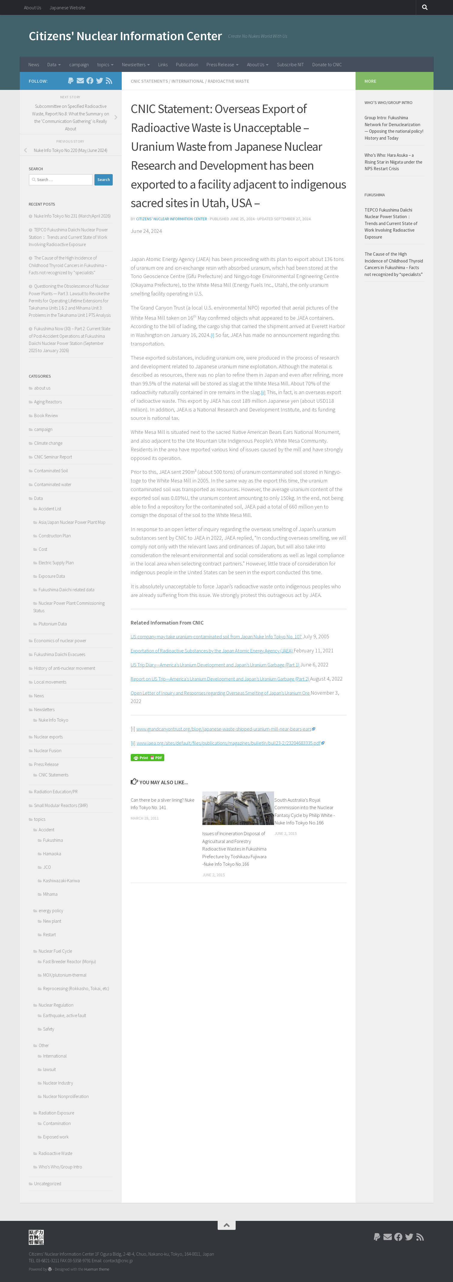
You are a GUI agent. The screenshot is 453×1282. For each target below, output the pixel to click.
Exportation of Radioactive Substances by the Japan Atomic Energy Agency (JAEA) (222, 658)
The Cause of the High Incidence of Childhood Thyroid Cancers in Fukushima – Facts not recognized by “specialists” (68, 265)
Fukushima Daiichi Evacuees (59, 654)
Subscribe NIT (290, 64)
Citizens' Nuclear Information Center (125, 35)
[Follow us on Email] (80, 80)
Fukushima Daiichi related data (66, 589)
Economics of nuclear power (60, 640)
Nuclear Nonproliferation (66, 1096)
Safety (48, 1029)
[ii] (263, 391)
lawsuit (49, 1069)
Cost (43, 549)
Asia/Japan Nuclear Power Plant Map (72, 522)
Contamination (57, 1123)
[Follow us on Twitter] (99, 80)
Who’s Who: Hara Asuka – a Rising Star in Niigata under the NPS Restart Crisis (393, 161)
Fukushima (53, 840)
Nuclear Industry (58, 1083)
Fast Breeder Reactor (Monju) (69, 961)
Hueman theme (96, 1269)
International (188, 81)
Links (163, 64)
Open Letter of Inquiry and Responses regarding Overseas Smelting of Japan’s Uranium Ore (233, 726)
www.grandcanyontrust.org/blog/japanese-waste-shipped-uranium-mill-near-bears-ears (234, 762)
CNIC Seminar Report (53, 457)
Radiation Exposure (56, 1113)
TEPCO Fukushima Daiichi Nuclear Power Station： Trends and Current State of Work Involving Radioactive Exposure (68, 237)
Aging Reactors (48, 402)
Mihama (50, 894)
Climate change (48, 443)
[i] (212, 334)
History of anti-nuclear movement (64, 668)
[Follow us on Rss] (109, 80)
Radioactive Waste (230, 81)
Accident (46, 829)
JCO (47, 867)
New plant (52, 921)
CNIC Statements (149, 81)
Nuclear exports (48, 737)
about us (42, 388)
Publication (187, 64)
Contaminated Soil (51, 470)
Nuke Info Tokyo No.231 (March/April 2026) (72, 216)
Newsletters (133, 64)
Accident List (50, 509)
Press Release (220, 64)
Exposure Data (52, 576)
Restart (49, 934)
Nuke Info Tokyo (53, 720)
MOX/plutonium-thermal (64, 975)
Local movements (50, 682)
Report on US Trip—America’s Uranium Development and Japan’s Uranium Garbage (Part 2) (232, 703)
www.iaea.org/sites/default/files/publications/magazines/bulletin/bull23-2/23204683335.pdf (239, 776)
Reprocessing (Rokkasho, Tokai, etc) (76, 988)
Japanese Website (67, 7)
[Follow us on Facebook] (90, 80)
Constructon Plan (55, 536)
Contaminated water (52, 484)
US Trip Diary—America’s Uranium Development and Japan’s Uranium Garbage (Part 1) (227, 681)
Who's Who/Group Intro (60, 1167)
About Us (32, 7)
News (33, 64)
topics (103, 64)
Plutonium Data (53, 624)
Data (51, 64)
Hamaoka (52, 853)
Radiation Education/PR (56, 791)
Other (44, 1045)
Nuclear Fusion (47, 750)
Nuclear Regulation (56, 1005)
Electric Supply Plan (56, 562)
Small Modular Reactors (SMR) (61, 805)
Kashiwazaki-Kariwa (61, 880)
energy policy (51, 910)
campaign (79, 64)
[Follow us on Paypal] (70, 80)
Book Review (46, 415)
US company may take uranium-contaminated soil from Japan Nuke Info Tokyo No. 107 (228, 635)
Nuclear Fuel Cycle (55, 951)
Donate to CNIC (327, 64)
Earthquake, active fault (64, 1015)
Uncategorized (47, 1183)
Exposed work (56, 1137)
